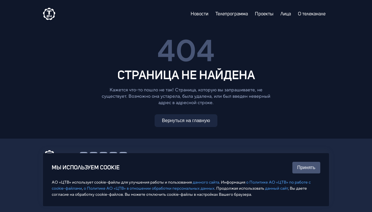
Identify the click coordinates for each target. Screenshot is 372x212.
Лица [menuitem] (285, 14)
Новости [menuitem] (199, 14)
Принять (306, 167)
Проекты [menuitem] (264, 14)
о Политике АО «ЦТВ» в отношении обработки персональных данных (149, 188)
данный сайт (276, 188)
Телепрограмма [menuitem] (231, 14)
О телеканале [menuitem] (312, 14)
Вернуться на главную (186, 120)
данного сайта (206, 182)
